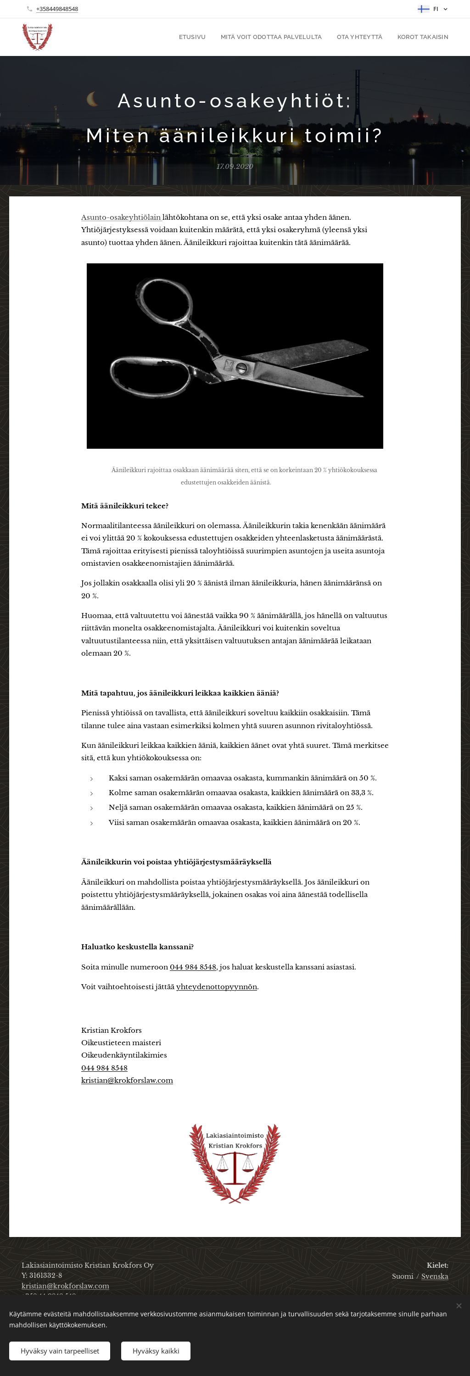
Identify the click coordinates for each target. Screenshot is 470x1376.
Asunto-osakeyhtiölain (121, 217)
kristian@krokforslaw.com (127, 1080)
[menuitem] (205, 37)
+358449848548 (57, 9)
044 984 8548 (193, 966)
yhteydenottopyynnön (216, 986)
